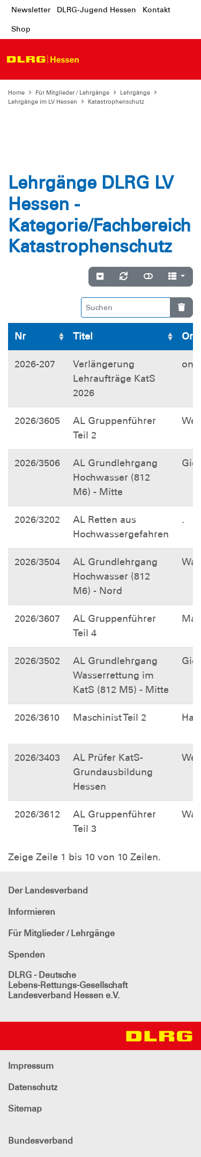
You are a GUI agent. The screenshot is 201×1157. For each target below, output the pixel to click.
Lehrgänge (135, 92)
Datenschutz (32, 1087)
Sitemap (25, 1109)
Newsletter (30, 9)
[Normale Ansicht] (148, 277)
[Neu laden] (123, 277)
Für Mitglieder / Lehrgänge (72, 92)
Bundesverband (40, 1141)
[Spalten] (176, 277)
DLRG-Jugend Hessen (96, 9)
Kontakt (156, 9)
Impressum (31, 1066)
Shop (21, 29)
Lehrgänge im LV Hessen (42, 101)
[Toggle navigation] (94, 59)
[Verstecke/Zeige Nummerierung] (99, 277)
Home (16, 92)
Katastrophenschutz (116, 101)
